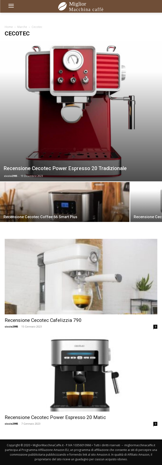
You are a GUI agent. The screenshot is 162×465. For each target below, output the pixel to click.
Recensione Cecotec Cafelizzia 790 (43, 320)
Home (9, 27)
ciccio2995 (10, 176)
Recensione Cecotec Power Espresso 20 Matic (55, 417)
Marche (22, 27)
